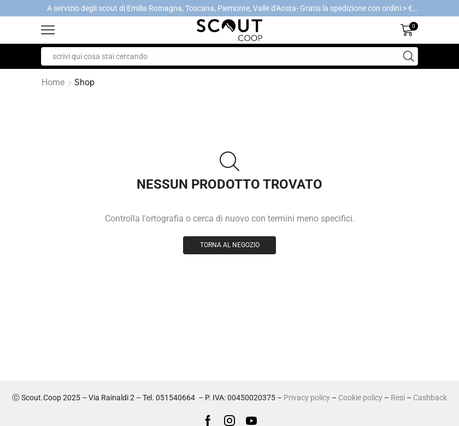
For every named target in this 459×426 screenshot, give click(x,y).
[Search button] (408, 56)
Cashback (430, 397)
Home (53, 82)
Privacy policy (307, 397)
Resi (398, 397)
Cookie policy (360, 397)
